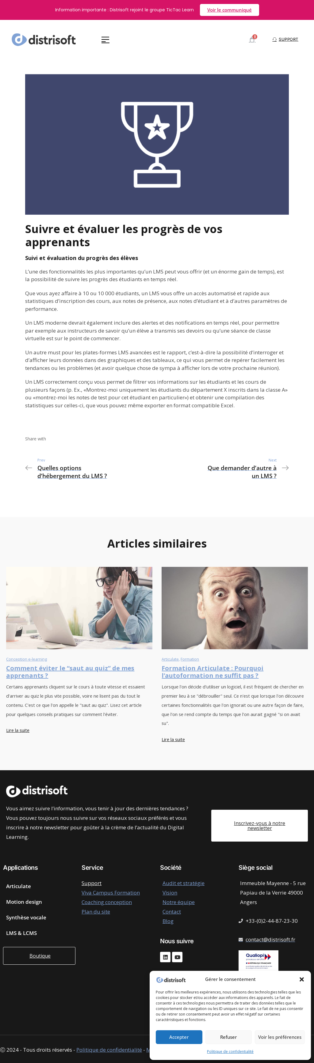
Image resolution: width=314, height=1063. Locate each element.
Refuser (228, 1037)
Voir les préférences (279, 1037)
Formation (190, 659)
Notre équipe (179, 902)
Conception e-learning (26, 659)
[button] (302, 979)
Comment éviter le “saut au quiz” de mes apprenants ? (70, 672)
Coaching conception (107, 902)
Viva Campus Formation (111, 892)
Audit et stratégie (184, 883)
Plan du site (96, 911)
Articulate (170, 659)
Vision (170, 892)
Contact (172, 911)
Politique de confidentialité (230, 1051)
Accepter (179, 1037)
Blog (168, 921)
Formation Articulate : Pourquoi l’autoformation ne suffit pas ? (212, 672)
